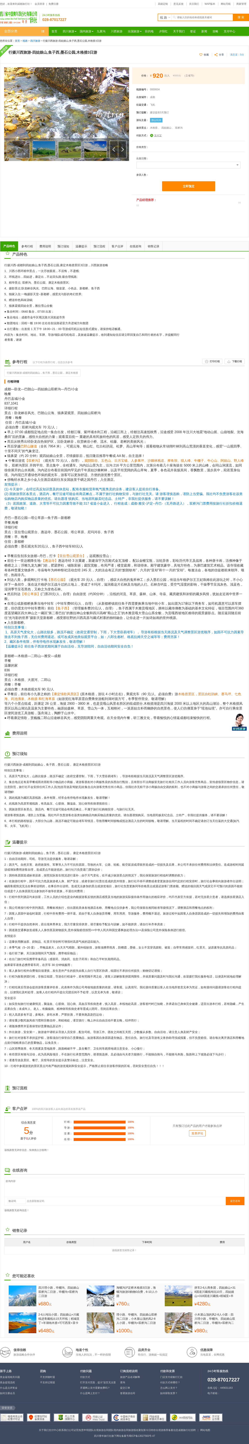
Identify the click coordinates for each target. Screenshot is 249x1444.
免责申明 (84, 1430)
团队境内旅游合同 (118, 1430)
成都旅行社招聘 (187, 1430)
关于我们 (44, 1430)
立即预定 (188, 186)
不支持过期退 (47, 1382)
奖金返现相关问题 (10, 1377)
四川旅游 (35, 40)
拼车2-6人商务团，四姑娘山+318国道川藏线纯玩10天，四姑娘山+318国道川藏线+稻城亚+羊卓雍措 (215, 1292)
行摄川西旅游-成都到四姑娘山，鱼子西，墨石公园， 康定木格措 (42, 372)
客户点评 (117, 246)
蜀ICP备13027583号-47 (142, 1435)
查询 (122, 1382)
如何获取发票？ (169, 1393)
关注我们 (194, 3)
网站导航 (226, 3)
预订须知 (63, 246)
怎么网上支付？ (169, 1387)
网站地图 (205, 1430)
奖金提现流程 (7, 1382)
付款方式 (85, 1377)
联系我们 (64, 1430)
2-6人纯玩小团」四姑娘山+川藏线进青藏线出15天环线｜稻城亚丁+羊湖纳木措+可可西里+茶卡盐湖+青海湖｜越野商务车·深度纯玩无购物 (58, 1318)
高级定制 (163, 3)
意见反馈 (178, 3)
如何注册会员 (7, 1393)
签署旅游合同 (127, 1393)
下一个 (122, 149)
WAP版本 (210, 3)
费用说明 (45, 246)
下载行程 (237, 361)
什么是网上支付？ (90, 1393)
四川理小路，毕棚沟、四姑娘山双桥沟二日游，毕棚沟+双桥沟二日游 (58, 1292)
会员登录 (40, 3)
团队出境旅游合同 (99, 1430)
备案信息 (173, 1430)
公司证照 (74, 1430)
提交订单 (125, 1387)
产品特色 (9, 246)
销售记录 (153, 246)
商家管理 (241, 3)
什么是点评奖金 (8, 1387)
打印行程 (215, 361)
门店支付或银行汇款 (171, 1377)
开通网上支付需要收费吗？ (95, 1387)
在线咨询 (135, 246)
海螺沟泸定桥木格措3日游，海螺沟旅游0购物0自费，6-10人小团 (136, 1292)
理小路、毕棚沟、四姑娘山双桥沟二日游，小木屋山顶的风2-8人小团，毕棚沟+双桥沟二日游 (136, 1318)
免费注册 (54, 3)
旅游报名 (133, 1430)
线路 (25, 40)
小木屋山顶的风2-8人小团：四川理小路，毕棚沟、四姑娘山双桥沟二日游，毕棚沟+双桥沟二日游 (214, 1318)
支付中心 (54, 1430)
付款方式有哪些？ (170, 1382)
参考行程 (27, 246)
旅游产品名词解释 (130, 1377)
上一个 (114, 149)
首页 (17, 40)
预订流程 (99, 246)
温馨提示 (81, 246)
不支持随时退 (47, 1377)
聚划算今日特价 (147, 1430)
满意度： (237, 54)
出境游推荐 (162, 1430)
